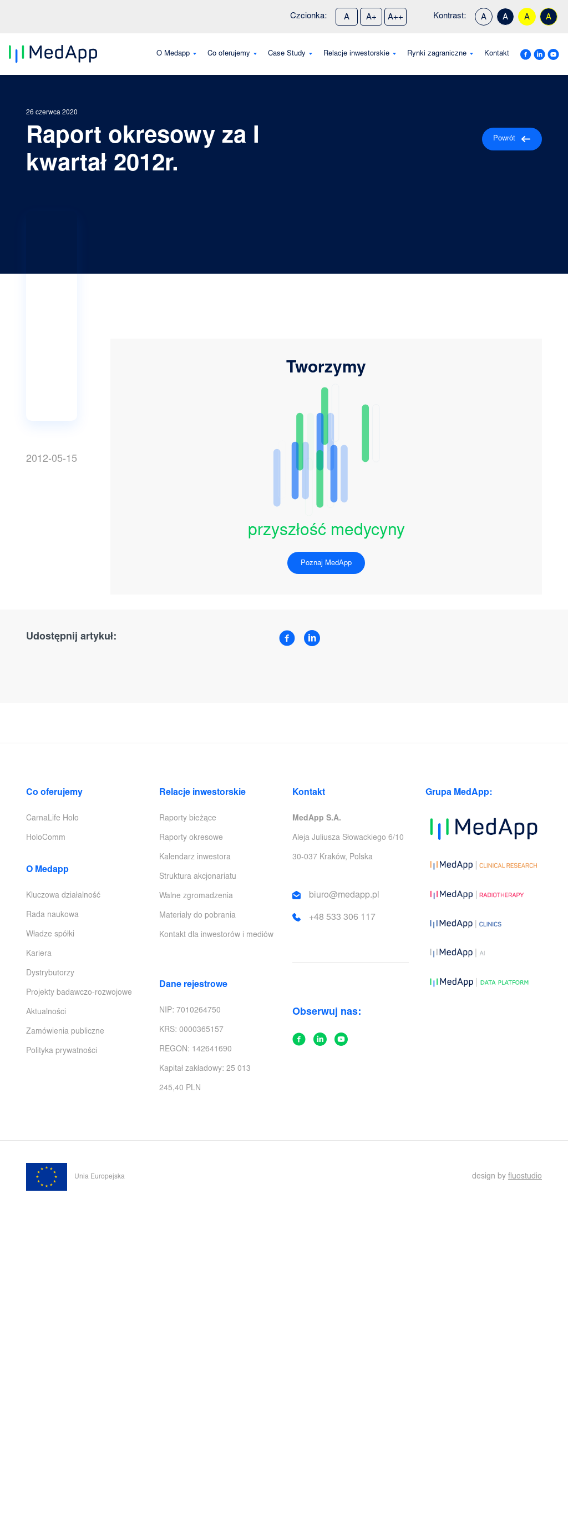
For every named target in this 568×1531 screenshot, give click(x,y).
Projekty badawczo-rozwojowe (79, 993)
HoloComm (45, 838)
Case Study (287, 54)
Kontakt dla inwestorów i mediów (216, 935)
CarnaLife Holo (52, 819)
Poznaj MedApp (326, 563)
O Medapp (173, 54)
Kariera (39, 954)
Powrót (512, 139)
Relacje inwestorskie (356, 54)
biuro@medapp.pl (344, 895)
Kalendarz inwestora (195, 858)
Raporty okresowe (191, 838)
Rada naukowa (52, 915)
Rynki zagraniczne (436, 54)
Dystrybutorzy (50, 974)
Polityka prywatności (61, 1051)
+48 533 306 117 (342, 917)
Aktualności (46, 1012)
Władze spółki (50, 935)
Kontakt (496, 54)
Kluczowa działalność (63, 896)
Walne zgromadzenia (196, 896)
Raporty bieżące (187, 819)
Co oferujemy (228, 54)
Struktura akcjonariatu (197, 877)
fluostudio (525, 1177)
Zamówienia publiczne (65, 1032)
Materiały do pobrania (197, 916)
